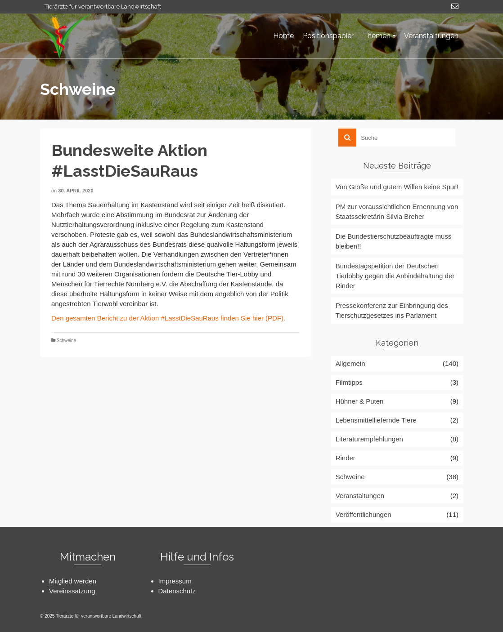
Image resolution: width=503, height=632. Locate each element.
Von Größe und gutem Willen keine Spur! (397, 187)
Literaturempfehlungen (369, 439)
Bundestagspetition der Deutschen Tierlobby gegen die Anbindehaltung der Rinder (395, 275)
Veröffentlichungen (363, 514)
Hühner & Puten (360, 401)
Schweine (66, 340)
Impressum (175, 581)
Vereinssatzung (72, 591)
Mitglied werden (72, 581)
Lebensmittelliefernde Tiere (376, 420)
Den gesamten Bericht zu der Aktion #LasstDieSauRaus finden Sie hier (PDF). (168, 318)
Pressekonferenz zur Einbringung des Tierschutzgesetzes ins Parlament (392, 310)
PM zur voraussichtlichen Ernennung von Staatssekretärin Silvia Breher (397, 211)
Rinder (345, 458)
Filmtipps (349, 382)
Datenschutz (177, 591)
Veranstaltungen (360, 495)
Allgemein (350, 363)
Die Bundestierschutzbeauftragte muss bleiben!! (394, 241)
